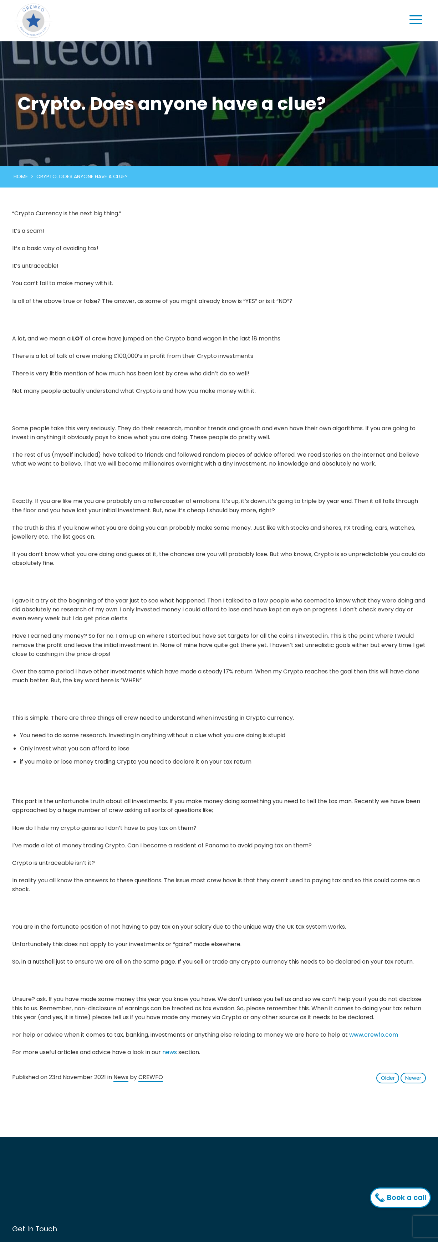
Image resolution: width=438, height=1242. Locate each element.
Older (388, 1078)
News (120, 1077)
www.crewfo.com (373, 1035)
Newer (413, 1078)
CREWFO (150, 1077)
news (169, 1052)
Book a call (402, 1197)
